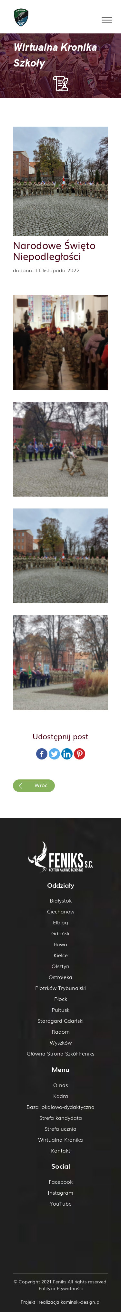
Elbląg (60, 922)
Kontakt (60, 1150)
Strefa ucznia (60, 1128)
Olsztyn (60, 966)
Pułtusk (60, 1009)
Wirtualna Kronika (60, 1139)
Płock (60, 998)
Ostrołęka (60, 977)
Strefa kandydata (60, 1117)
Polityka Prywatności (61, 1288)
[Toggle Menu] (107, 20)
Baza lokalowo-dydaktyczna (60, 1106)
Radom (61, 1031)
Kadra (60, 1096)
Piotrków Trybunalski (60, 988)
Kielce (61, 955)
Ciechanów (60, 911)
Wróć (41, 785)
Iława (60, 944)
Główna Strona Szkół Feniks (60, 1053)
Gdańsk (60, 933)
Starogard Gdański (60, 1020)
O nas (60, 1085)
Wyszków (61, 1042)
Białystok (61, 900)
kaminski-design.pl (81, 1302)
